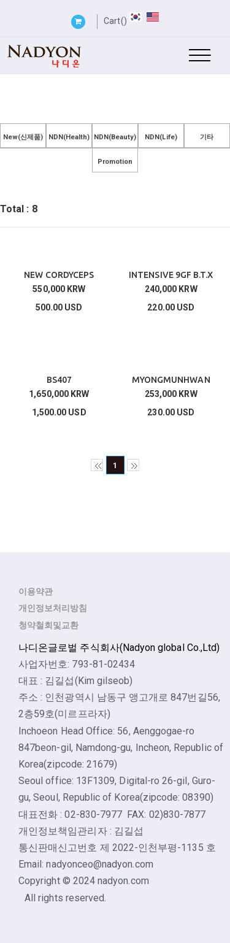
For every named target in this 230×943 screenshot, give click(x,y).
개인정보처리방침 (53, 608)
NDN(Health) (69, 137)
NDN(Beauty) (115, 137)
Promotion (115, 162)
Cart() (115, 21)
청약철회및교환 (48, 625)
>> (133, 465)
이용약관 (35, 591)
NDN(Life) (161, 137)
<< (97, 465)
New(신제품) (23, 137)
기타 (206, 137)
